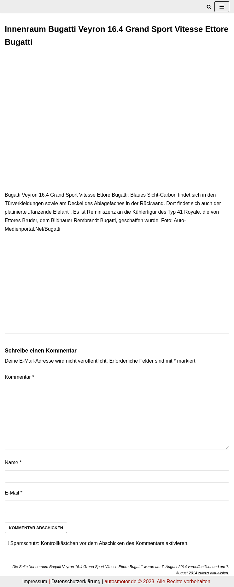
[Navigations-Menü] (221, 6)
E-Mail (13, 492)
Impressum (34, 581)
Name (13, 462)
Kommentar (19, 377)
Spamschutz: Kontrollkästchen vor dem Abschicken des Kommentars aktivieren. (97, 543)
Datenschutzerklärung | (77, 581)
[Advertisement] (117, 99)
